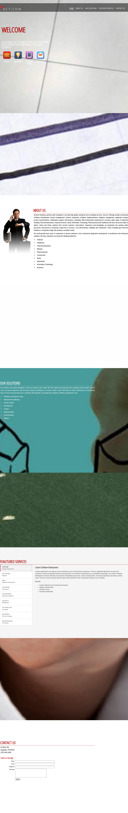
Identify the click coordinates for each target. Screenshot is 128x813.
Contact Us (120, 8)
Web (16, 581)
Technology (16, 608)
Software (16, 575)
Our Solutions (91, 8)
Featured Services (106, 8)
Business (16, 615)
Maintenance (16, 622)
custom (16, 568)
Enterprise (16, 595)
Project (16, 602)
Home (71, 8)
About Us (79, 8)
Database (16, 588)
